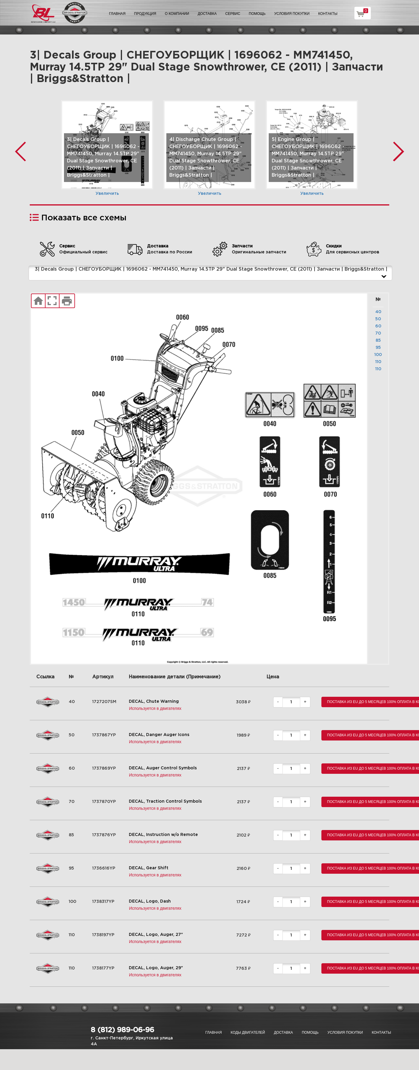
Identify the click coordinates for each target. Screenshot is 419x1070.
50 (378, 319)
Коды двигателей (248, 1032)
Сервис (232, 14)
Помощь (257, 14)
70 (378, 333)
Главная (117, 14)
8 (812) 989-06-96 (122, 1030)
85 (378, 340)
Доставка (207, 14)
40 (378, 312)
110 (378, 362)
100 (378, 355)
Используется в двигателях (155, 708)
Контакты (327, 14)
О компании (177, 14)
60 (378, 326)
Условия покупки (292, 14)
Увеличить (107, 193)
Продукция (145, 14)
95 (378, 347)
